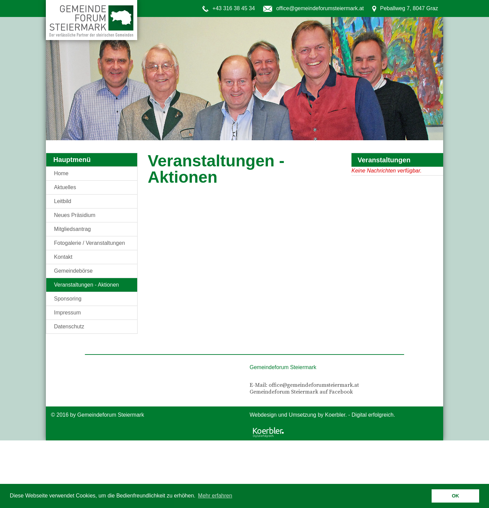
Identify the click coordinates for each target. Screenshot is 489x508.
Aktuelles (65, 187)
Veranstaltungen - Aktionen (86, 285)
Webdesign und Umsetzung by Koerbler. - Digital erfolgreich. (322, 415)
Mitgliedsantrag (72, 229)
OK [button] (455, 495)
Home (61, 173)
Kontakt (63, 257)
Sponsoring (68, 299)
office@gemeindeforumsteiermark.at (320, 8)
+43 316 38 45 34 (234, 8)
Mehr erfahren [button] (215, 495)
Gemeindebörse (73, 271)
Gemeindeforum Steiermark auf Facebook (301, 391)
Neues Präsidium (74, 215)
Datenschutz (69, 326)
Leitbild (62, 201)
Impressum (67, 312)
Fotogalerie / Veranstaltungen (89, 243)
